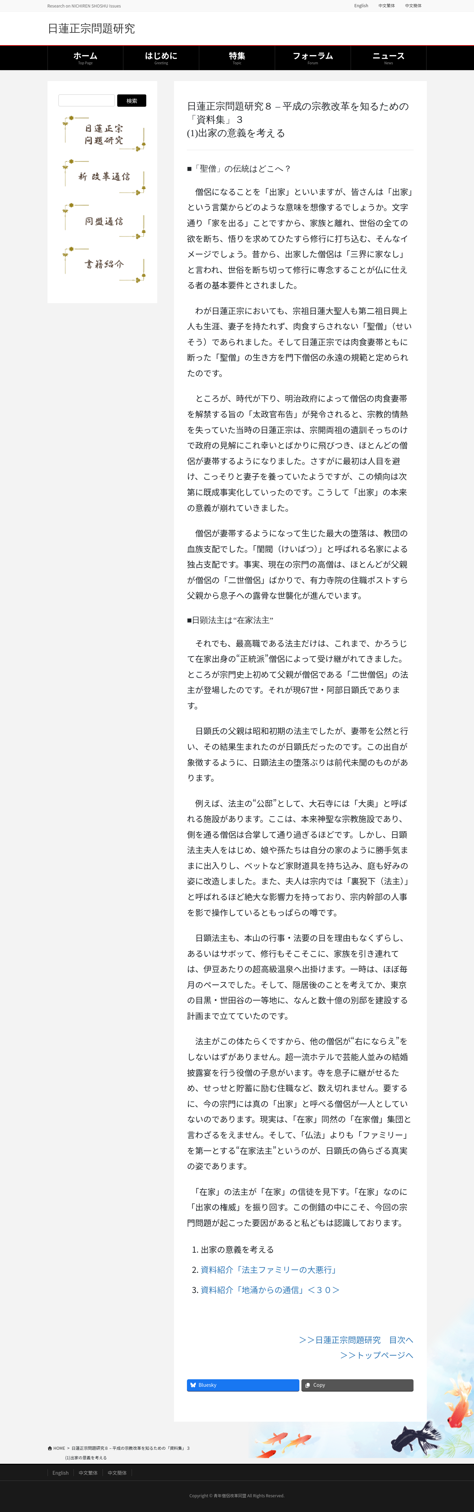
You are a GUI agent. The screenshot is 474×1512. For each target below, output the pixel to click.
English (361, 5)
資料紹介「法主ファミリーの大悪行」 (270, 1269)
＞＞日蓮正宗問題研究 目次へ (356, 1339)
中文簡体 (413, 5)
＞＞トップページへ (377, 1355)
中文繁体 (386, 5)
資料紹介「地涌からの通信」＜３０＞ (270, 1289)
